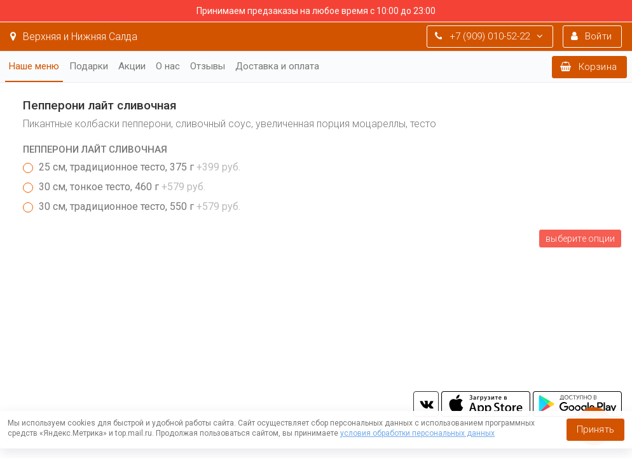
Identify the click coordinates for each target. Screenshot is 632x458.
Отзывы (207, 66)
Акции (132, 66)
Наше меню (34, 66)
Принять (595, 429)
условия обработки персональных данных (417, 433)
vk (426, 404)
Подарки (88, 66)
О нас (168, 66)
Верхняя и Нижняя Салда (73, 37)
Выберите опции (580, 238)
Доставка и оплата (277, 66)
